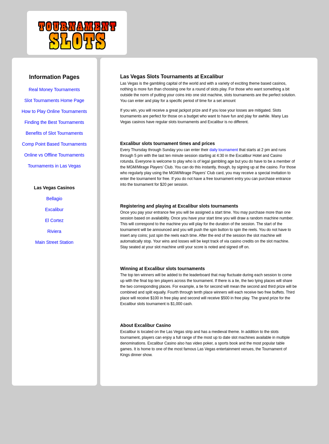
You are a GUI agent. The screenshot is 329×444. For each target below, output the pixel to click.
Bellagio (54, 198)
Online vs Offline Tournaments (54, 155)
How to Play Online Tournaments (54, 111)
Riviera (54, 231)
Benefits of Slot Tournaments (54, 133)
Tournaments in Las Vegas (54, 165)
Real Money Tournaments (54, 89)
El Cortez (54, 220)
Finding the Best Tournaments (54, 122)
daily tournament (223, 150)
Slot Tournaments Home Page (54, 100)
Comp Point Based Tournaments (54, 144)
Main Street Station (54, 242)
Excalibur (54, 209)
